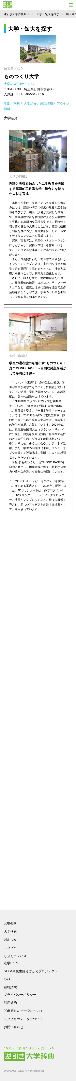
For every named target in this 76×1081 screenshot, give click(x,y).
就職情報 (46, 103)
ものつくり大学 (21, 76)
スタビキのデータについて (23, 1019)
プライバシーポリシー (20, 994)
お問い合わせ (13, 1027)
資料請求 (10, 987)
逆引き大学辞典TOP (17, 14)
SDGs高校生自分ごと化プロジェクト (31, 971)
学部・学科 (12, 103)
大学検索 (10, 931)
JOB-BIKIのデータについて (23, 1011)
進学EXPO (11, 963)
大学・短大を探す (47, 14)
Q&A (7, 979)
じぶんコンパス (15, 956)
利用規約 (10, 1002)
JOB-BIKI (10, 923)
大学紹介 (30, 103)
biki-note (10, 939)
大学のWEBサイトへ (19, 84)
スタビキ (10, 948)
